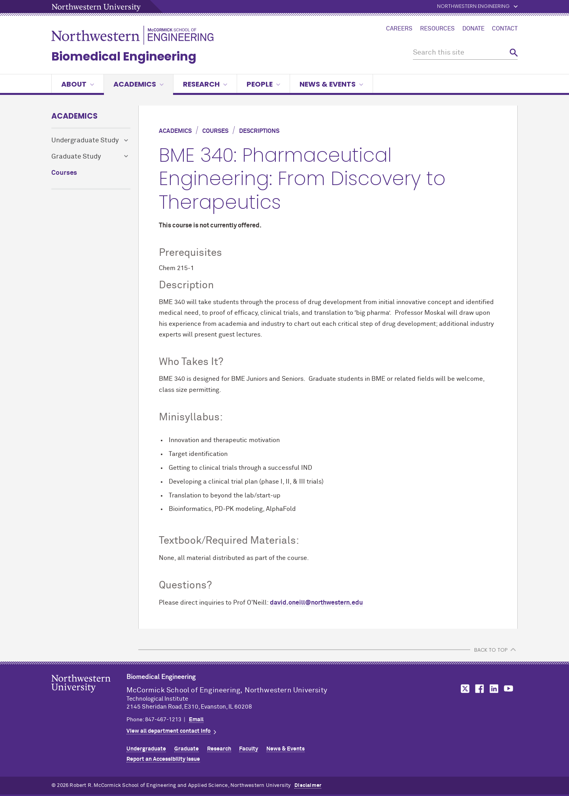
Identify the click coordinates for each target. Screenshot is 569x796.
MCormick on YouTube (508, 689)
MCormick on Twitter (463, 689)
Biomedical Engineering (123, 56)
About (77, 84)
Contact (505, 29)
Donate (473, 29)
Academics (138, 84)
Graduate (186, 749)
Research (205, 84)
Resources (437, 29)
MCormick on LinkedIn (493, 689)
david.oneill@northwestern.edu (316, 602)
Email (196, 719)
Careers (399, 29)
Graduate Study (76, 156)
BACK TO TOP (490, 650)
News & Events (331, 84)
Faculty (248, 749)
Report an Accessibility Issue (163, 759)
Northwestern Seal (88, 696)
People (263, 84)
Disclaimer (307, 785)
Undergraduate (146, 749)
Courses (64, 173)
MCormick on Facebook (478, 689)
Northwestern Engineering (473, 6)
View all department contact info (168, 731)
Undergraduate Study (85, 140)
